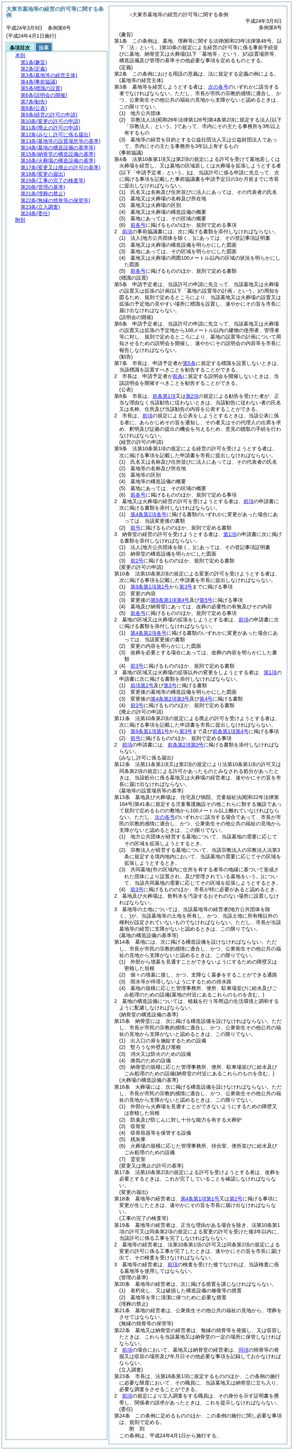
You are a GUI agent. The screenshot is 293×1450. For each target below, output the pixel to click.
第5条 (189, 363)
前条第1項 (164, 396)
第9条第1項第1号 (149, 587)
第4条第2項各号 (148, 514)
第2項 (192, 396)
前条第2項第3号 (186, 745)
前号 (135, 528)
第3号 (185, 587)
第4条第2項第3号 (170, 699)
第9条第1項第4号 (170, 600)
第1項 (229, 534)
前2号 (136, 561)
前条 (178, 376)
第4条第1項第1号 (200, 1199)
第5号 (205, 600)
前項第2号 (142, 685)
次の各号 (218, 87)
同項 (243, 1350)
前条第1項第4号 (230, 731)
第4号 (205, 699)
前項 (127, 231)
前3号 (136, 666)
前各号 (138, 225)
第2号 (235, 1199)
